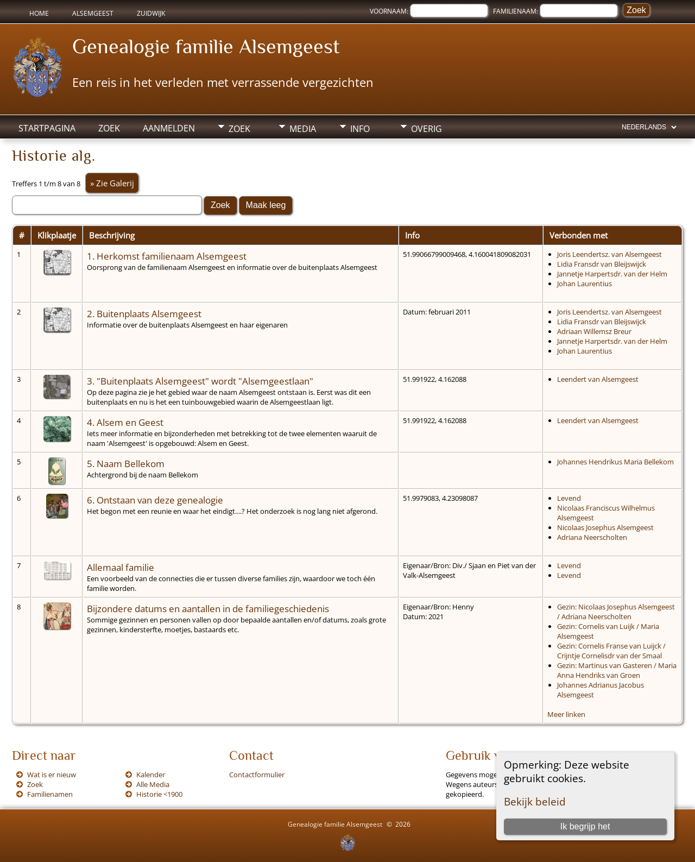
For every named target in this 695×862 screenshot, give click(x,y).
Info (360, 129)
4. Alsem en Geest (125, 422)
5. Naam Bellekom (126, 463)
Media (302, 129)
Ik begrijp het (585, 826)
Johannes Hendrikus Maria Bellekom (615, 462)
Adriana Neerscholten (592, 537)
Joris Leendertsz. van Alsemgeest (609, 254)
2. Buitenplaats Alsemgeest (144, 313)
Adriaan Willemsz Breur (594, 331)
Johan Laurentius (584, 283)
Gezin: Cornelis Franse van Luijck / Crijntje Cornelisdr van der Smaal (611, 650)
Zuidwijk (151, 13)
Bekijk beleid (535, 801)
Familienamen (50, 794)
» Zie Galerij (112, 183)
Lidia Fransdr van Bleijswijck (601, 264)
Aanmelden (169, 128)
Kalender (150, 774)
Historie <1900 (159, 794)
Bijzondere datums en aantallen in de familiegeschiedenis (208, 608)
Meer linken (566, 714)
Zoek (109, 128)
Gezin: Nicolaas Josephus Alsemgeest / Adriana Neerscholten (616, 611)
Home (39, 13)
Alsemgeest (92, 13)
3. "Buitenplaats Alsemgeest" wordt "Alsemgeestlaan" (200, 380)
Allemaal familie (120, 567)
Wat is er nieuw (51, 774)
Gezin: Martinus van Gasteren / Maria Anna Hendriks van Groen (617, 670)
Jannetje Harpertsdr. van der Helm (612, 274)
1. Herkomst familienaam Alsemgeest (167, 255)
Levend (569, 498)
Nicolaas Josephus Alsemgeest (605, 527)
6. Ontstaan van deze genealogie (155, 499)
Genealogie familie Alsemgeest (206, 46)
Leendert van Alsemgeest (598, 379)
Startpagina (46, 128)
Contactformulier (257, 774)
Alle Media (152, 784)
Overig (426, 129)
